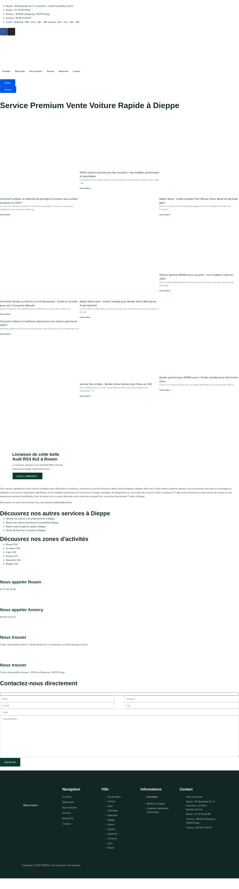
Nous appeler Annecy (21, 609)
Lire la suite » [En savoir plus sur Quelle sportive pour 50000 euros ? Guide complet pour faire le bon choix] (165, 390)
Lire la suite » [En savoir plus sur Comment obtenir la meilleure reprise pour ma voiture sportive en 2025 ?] (5, 334)
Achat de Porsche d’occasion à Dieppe (26, 530)
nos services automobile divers (56, 502)
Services (50, 71)
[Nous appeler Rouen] (4, 573)
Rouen (8, 82)
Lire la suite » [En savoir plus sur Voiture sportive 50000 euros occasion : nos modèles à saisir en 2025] (165, 290)
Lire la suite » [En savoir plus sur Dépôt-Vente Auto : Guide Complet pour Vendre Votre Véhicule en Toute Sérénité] (85, 317)
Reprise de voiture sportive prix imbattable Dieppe (32, 522)
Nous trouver (13, 637)
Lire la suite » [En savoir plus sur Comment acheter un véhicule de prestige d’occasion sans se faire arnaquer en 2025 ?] (5, 214)
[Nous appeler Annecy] (4, 601)
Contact (76, 71)
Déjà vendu (20, 71)
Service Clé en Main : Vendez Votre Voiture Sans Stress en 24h (116, 384)
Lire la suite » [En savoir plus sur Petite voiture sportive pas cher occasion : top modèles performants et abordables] (85, 188)
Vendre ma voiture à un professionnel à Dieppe (30, 518)
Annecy (8, 89)
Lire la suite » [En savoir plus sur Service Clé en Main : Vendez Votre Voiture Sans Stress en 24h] (85, 396)
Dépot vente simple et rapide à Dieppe (26, 526)
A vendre (6, 71)
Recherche (63, 71)
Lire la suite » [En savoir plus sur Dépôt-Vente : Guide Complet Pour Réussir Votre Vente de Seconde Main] (165, 214)
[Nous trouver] (4, 629)
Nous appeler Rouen (20, 582)
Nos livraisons (36, 71)
